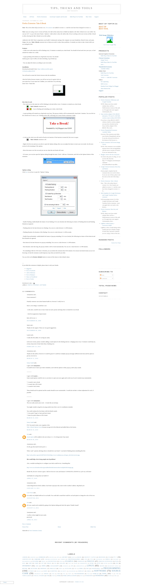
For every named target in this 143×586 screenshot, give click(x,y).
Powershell (96, 568)
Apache (51, 557)
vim (117, 573)
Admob (24, 557)
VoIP (53, 575)
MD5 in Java (104, 84)
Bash (73, 557)
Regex (39, 571)
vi (112, 573)
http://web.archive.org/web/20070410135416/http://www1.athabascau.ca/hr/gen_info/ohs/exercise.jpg (53, 455)
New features (49, 27)
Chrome (37, 559)
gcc (23, 563)
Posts (102, 275)
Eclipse (36, 561)
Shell (89, 571)
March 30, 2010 (32, 439)
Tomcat (96, 573)
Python (31, 571)
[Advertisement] (78, 68)
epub (61, 561)
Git (42, 563)
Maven (102, 566)
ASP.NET (65, 557)
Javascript (54, 566)
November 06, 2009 (34, 320)
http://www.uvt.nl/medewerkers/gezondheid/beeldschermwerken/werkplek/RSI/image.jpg (50, 467)
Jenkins (65, 566)
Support (96, 17)
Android (41, 557)
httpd (106, 563)
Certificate (26, 559)
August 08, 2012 (33, 498)
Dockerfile (26, 561)
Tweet (5, 582)
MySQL (25, 568)
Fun (116, 561)
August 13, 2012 (33, 508)
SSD (53, 573)
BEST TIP (102, 27)
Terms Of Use (79, 581)
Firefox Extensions (42, 17)
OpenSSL (43, 568)
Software (43, 285)
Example (69, 561)
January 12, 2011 (33, 488)
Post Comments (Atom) (35, 530)
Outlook (68, 568)
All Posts (31, 17)
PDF (75, 568)
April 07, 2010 (32, 478)
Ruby (45, 571)
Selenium (72, 571)
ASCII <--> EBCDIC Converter (109, 77)
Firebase (81, 561)
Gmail (49, 563)
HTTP (98, 563)
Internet (36, 285)
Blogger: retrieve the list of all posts (110, 154)
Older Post (93, 527)
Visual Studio (39, 575)
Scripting (53, 571)
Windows (99, 575)
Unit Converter (105, 75)
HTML (92, 563)
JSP (72, 566)
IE (111, 563)
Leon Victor (30, 492)
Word (110, 575)
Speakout (37, 573)
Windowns (89, 575)
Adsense (33, 557)
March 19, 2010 (32, 418)
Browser (102, 557)
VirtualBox (26, 575)
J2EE (37, 566)
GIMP (36, 563)
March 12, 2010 (32, 358)
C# (109, 557)
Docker (115, 559)
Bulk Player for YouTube (76, 17)
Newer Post (25, 527)
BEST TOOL (103, 29)
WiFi (81, 575)
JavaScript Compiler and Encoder (58, 17)
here (26, 172)
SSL (64, 573)
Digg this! (28, 268)
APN (58, 557)
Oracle (53, 568)
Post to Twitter (30, 279)
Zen (28, 434)
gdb (30, 563)
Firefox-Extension (105, 561)
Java (44, 566)
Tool (104, 573)
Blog (79, 557)
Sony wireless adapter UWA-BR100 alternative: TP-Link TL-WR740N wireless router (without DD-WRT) (110, 116)
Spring (46, 573)
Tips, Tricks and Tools (72, 8)
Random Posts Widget (116, 242)
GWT (69, 563)
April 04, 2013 (32, 519)
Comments (103, 278)
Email (43, 561)
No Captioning (104, 81)
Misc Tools (89, 17)
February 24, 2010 (34, 346)
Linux (90, 565)
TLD (88, 573)
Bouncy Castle (90, 557)
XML (115, 575)
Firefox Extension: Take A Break (34, 23)
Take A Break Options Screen (34, 427)
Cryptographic (74, 559)
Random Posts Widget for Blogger (110, 86)
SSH (58, 573)
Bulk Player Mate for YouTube (109, 56)
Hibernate (83, 563)
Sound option (30, 437)
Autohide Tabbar (105, 68)
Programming (112, 568)
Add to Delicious (30, 272)
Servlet (81, 571)
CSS (86, 559)
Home (25, 17)
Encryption (52, 561)
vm (48, 575)
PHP (87, 568)
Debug (107, 559)
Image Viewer (104, 60)
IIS (117, 563)
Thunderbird (79, 573)
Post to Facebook (30, 270)
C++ (115, 557)
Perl (81, 568)
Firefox (30, 285)
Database (99, 559)
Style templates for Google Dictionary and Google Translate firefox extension (111, 195)
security (63, 571)
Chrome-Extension (51, 559)
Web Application (70, 575)
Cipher (62, 559)
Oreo (60, 568)
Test (69, 573)
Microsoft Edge (112, 566)
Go (55, 563)
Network (34, 568)
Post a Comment (26, 524)
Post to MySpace (30, 275)
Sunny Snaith (30, 363)
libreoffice (80, 566)
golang (62, 563)
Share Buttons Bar (105, 88)
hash (75, 563)
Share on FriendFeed (31, 277)
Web (58, 575)
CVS (91, 559)
